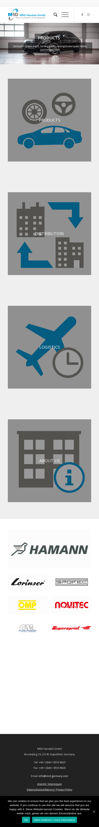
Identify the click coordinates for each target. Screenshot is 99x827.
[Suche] (53, 14)
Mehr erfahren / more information (54, 819)
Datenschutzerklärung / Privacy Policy (49, 789)
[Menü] (63, 14)
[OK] (94, 812)
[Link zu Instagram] (88, 14)
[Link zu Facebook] (82, 14)
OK (26, 819)
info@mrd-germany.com (53, 776)
